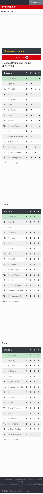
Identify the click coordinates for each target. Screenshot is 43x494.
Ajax (10, 105)
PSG (10, 115)
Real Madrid (13, 147)
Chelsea (11, 89)
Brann (10, 94)
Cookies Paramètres (9, 484)
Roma (10, 131)
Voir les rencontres (12, 163)
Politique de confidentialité (26, 479)
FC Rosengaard (14, 158)
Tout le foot (7, 11)
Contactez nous (7, 479)
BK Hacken (12, 99)
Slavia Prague (13, 142)
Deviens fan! (21, 57)
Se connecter (36, 2)
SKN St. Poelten (14, 152)
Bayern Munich (14, 126)
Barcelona (12, 78)
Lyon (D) (11, 84)
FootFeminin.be (9, 6)
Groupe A (8, 73)
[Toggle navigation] (36, 51)
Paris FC (11, 121)
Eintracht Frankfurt (15, 136)
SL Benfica (12, 110)
